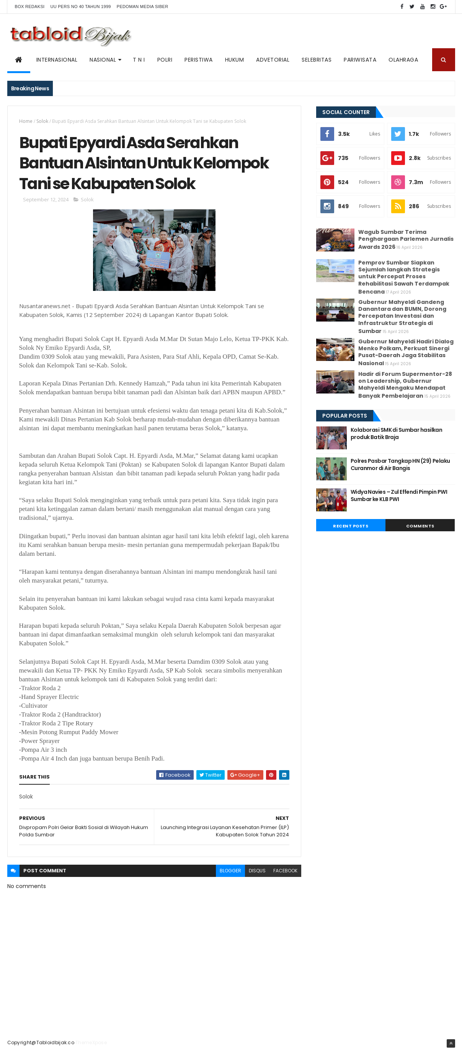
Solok (42, 121)
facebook (285, 870)
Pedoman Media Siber (142, 6)
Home (26, 121)
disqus (257, 870)
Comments (420, 526)
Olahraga (403, 60)
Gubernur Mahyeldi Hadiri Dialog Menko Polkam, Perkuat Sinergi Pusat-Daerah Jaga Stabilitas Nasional (406, 352)
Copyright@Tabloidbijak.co (41, 1042)
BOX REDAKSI (30, 6)
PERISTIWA (198, 60)
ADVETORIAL (272, 60)
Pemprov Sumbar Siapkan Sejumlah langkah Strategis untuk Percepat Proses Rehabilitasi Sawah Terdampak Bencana (403, 277)
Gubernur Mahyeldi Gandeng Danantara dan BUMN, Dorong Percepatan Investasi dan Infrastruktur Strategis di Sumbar (402, 316)
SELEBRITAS (316, 60)
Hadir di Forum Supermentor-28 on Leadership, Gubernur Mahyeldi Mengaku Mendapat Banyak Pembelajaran (405, 385)
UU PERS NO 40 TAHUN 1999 (80, 6)
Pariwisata (360, 60)
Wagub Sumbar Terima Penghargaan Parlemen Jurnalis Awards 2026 (406, 239)
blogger (230, 870)
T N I (139, 60)
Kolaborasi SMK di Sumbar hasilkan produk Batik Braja (396, 433)
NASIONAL (103, 60)
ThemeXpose (91, 1042)
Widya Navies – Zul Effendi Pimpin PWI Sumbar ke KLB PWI (399, 495)
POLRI (165, 60)
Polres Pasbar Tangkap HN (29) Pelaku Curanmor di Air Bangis (400, 464)
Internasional (57, 60)
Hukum (234, 60)
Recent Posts (350, 526)
